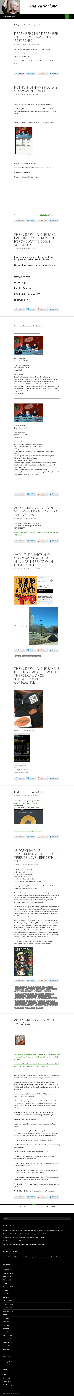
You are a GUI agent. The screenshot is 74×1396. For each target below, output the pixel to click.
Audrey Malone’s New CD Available (35, 1021)
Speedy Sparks (20, 1007)
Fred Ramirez (29, 993)
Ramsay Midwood (21, 1003)
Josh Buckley (20, 998)
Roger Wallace (20, 1005)
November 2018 (8, 1269)
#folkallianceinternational (31, 656)
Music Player (44, 215)
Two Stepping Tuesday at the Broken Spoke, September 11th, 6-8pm (23, 1237)
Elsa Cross (38, 991)
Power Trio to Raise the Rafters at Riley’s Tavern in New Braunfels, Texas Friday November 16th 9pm (33, 1230)
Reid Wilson (32, 1003)
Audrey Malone (9, 17)
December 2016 (8, 1304)
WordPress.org (7, 1385)
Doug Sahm (29, 991)
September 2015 (8, 1349)
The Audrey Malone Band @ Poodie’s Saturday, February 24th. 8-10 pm (24, 1244)
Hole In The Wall (20, 996)
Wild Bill (39, 1007)
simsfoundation (53, 1005)
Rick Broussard (43, 1003)
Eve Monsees (19, 993)
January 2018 (7, 1283)
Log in (4, 1374)
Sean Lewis (31, 1005)
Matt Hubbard (31, 1000)
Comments (7, 1381)
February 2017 (7, 1301)
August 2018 (7, 1276)
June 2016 (6, 1321)
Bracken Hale (41, 989)
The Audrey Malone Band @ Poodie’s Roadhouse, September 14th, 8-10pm (25, 1234)
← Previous (21, 1206)
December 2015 (8, 1342)
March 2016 (6, 1332)
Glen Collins (39, 993)
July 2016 (6, 1318)
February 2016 (7, 1335)
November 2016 (8, 1307)
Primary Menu (71, 16)
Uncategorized (7, 1362)
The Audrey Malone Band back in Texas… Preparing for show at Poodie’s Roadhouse (35, 240)
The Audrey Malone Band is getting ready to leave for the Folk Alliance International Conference (37, 675)
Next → (54, 1206)
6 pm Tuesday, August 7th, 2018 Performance (16, 1241)
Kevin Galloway (31, 998)
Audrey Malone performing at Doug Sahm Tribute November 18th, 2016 (36, 856)
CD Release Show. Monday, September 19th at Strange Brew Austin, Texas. (37, 1257)
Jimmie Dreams (32, 996)
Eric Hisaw (47, 991)
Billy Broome (30, 989)
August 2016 (7, 1314)
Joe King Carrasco (44, 996)
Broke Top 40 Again (30, 792)
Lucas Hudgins (20, 1000)
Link (17, 322)
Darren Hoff (19, 991)
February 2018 (7, 1280)
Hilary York (49, 993)
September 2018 (8, 1273)
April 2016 (6, 1328)
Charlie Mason (51, 989)
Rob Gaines (54, 1003)
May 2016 (6, 1325)
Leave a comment (34, 44)
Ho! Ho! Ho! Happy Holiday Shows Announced (36, 89)
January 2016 (7, 1339)
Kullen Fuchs (42, 998)
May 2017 (6, 1294)
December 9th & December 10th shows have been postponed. (36, 37)
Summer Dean (30, 1007)
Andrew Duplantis (34, 986)
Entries (6, 1378)
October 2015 (7, 1346)
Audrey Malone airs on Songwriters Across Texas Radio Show (36, 511)
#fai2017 (18, 656)
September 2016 (8, 1311)
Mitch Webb (50, 1000)
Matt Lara (41, 1000)
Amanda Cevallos (21, 986)
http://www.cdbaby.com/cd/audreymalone (28, 831)
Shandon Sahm (40, 1005)
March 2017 (6, 1297)
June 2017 (6, 1290)
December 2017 (8, 1287)
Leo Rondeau (52, 998)
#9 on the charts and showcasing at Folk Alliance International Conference (34, 560)
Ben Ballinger (20, 989)
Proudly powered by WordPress (11, 1393)
